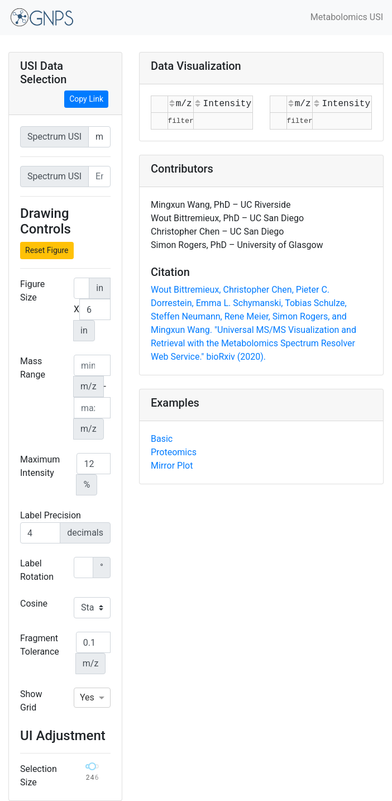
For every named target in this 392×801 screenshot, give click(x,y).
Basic (162, 438)
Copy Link (86, 98)
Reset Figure (47, 250)
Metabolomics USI (346, 17)
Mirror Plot (172, 465)
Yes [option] (87, 697)
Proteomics (174, 452)
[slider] (92, 766)
